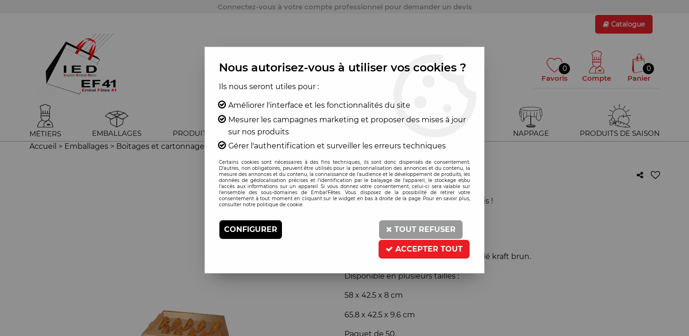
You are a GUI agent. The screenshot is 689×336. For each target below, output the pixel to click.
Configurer (250, 229)
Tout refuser (421, 229)
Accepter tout (424, 249)
